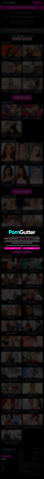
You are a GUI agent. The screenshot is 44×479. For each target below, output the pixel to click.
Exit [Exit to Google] (13, 248)
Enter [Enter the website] (31, 248)
